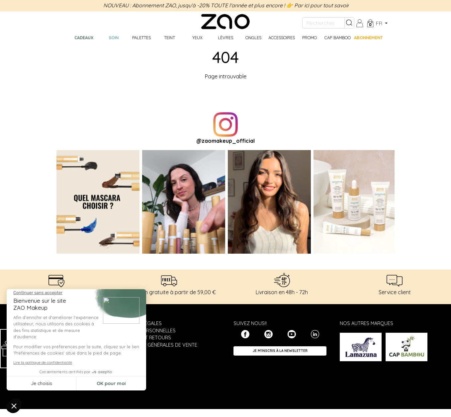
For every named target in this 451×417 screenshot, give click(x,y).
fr (380, 23)
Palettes (141, 37)
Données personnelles (146, 331)
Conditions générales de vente (157, 345)
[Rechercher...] (323, 23)
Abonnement (368, 37)
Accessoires (281, 37)
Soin (114, 37)
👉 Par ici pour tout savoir (317, 5)
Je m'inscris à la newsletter (280, 351)
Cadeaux (83, 37)
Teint (169, 37)
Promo (309, 37)
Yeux (197, 37)
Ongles (253, 37)
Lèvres (225, 37)
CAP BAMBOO (337, 37)
